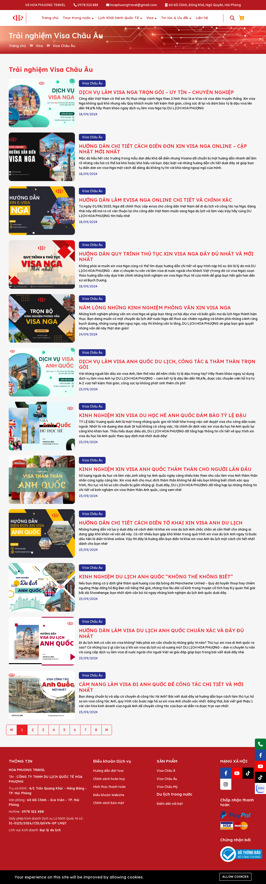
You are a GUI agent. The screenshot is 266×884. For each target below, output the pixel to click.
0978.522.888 (86, 5)
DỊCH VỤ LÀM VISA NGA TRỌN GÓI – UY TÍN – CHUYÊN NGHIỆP (156, 92)
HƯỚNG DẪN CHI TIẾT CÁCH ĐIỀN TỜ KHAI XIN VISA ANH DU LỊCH (160, 523)
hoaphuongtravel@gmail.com (131, 5)
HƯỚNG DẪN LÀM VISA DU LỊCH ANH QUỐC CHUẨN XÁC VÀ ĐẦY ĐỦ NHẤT (161, 633)
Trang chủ (17, 46)
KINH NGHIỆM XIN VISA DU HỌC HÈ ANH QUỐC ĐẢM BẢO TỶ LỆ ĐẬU (162, 415)
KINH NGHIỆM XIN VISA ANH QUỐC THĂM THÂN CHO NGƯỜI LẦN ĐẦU (165, 469)
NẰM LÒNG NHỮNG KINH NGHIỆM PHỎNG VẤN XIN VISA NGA (155, 308)
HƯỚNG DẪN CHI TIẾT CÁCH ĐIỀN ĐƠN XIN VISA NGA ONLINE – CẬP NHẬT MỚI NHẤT (163, 149)
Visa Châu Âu (64, 46)
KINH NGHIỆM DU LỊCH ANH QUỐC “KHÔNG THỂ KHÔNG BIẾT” (156, 577)
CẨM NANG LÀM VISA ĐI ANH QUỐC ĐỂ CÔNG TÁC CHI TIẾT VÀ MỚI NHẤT (161, 687)
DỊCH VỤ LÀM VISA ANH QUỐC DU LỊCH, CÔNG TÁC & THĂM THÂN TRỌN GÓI (167, 364)
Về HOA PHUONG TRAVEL (45, 5)
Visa (39, 46)
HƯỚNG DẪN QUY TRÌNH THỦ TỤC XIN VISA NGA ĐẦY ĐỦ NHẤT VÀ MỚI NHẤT (166, 257)
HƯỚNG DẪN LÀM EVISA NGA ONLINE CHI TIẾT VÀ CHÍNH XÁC (155, 200)
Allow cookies (235, 876)
